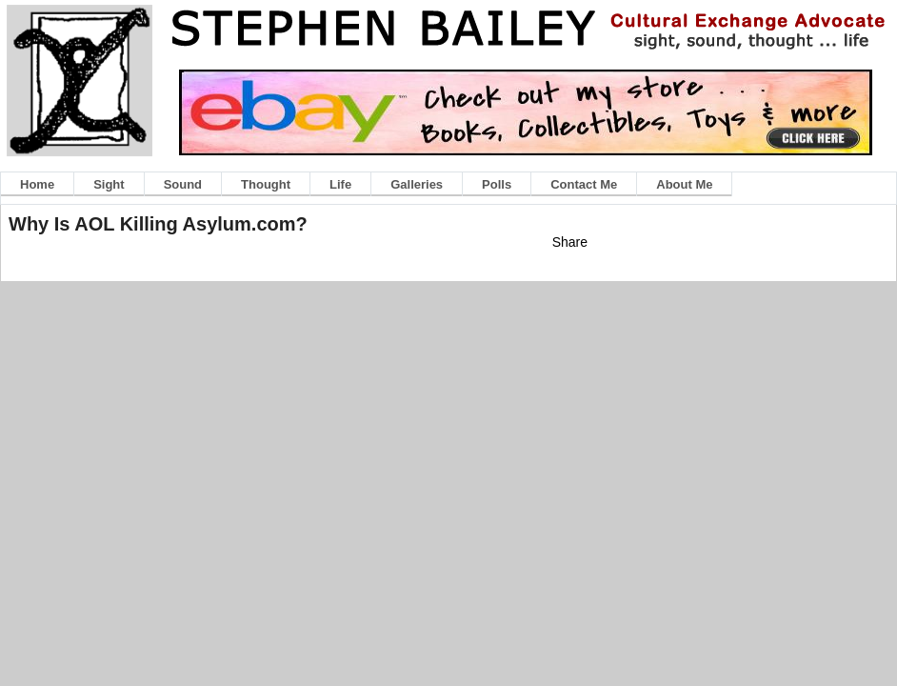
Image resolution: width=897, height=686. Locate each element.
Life (340, 184)
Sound (183, 184)
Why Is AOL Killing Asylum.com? (158, 223)
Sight (109, 184)
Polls (496, 184)
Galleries (416, 184)
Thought (265, 184)
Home (37, 184)
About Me (684, 184)
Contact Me (583, 184)
